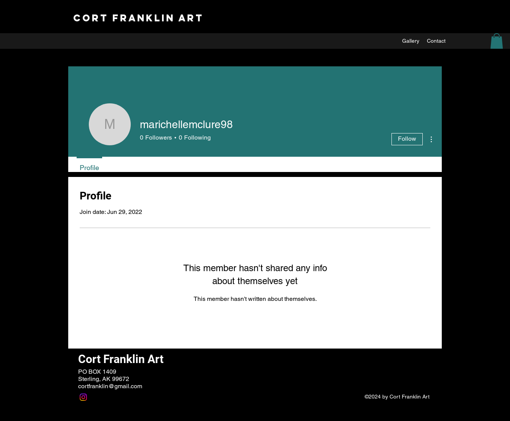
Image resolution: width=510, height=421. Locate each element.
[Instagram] (83, 397)
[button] (496, 41)
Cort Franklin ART (138, 18)
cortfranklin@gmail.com (110, 386)
